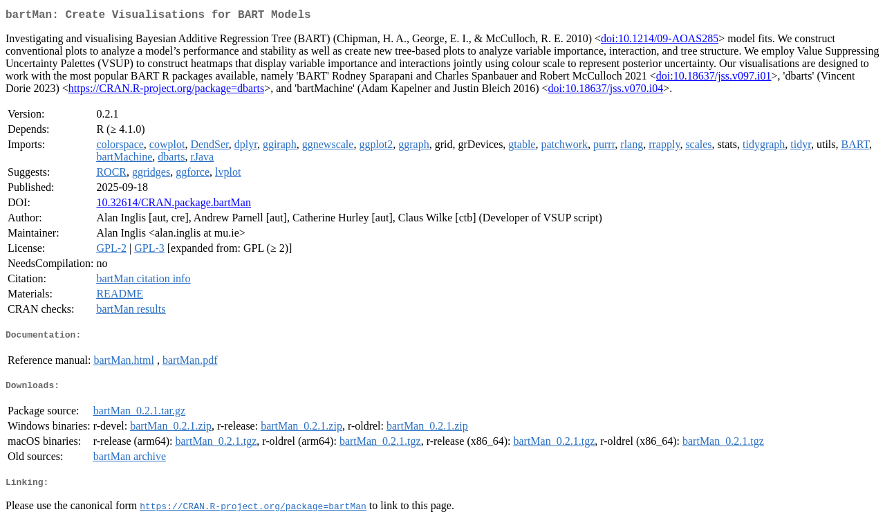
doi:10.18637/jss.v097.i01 (714, 78)
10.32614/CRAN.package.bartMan (173, 205)
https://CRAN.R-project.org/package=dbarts (166, 91)
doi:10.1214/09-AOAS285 (659, 41)
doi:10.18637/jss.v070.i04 (606, 91)
